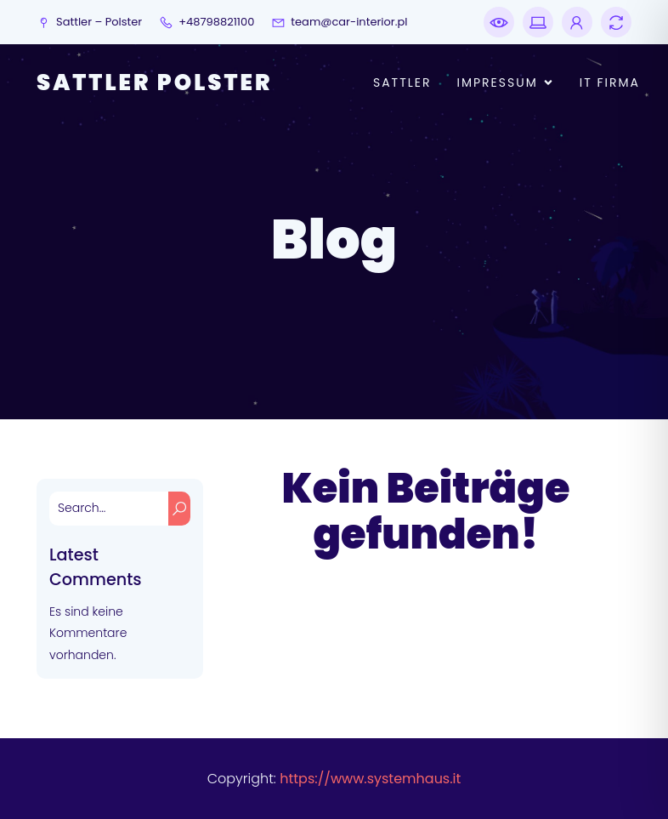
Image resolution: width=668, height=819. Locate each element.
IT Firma (610, 82)
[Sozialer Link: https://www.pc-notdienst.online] (533, 22)
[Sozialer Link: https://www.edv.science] (572, 22)
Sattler (402, 82)
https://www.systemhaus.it (370, 778)
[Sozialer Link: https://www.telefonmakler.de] (611, 22)
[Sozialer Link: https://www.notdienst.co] (499, 22)
